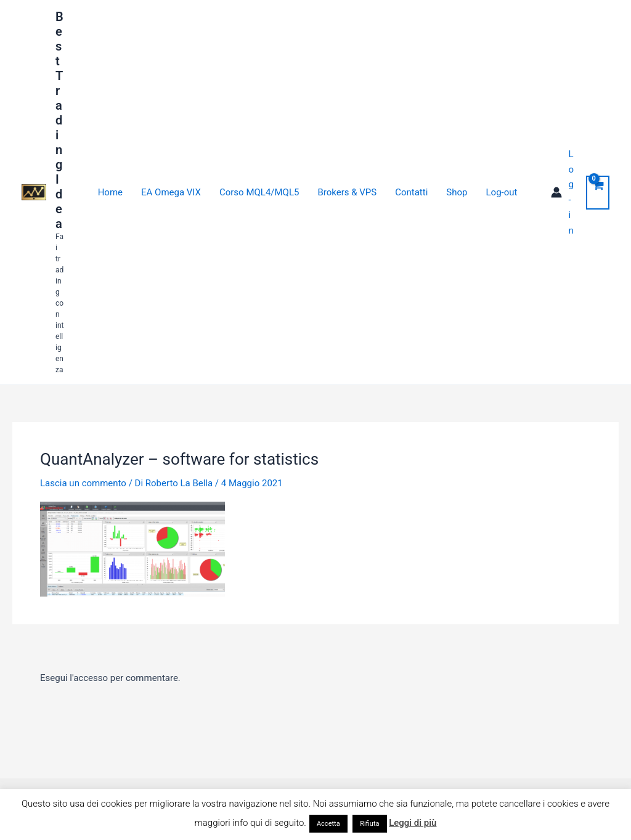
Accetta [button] (328, 824)
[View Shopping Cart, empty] (597, 193)
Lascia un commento (83, 483)
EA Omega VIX (171, 192)
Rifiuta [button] (369, 824)
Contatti (411, 192)
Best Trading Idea (59, 120)
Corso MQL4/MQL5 (259, 192)
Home (110, 192)
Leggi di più (412, 822)
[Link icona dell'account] (562, 193)
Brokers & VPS (347, 192)
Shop (456, 192)
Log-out (502, 192)
